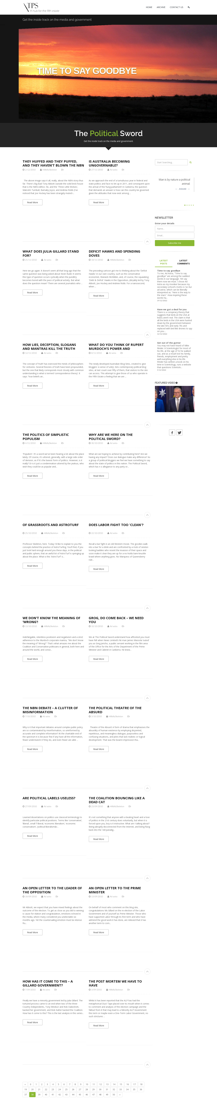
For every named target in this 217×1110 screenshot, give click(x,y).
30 (100, 1089)
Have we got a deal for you (172, 309)
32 (114, 1089)
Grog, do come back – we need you (116, 620)
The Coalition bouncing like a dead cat (117, 800)
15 (121, 1084)
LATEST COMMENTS (183, 262)
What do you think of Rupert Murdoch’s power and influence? (116, 348)
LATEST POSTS (164, 262)
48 (100, 1094)
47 (93, 1094)
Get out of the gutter (169, 342)
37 (25, 1094)
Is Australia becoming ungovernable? (109, 163)
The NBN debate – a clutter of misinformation (50, 710)
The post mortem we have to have (115, 983)
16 (127, 1084)
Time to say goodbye (168, 270)
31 (107, 1089)
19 (25, 1089)
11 (94, 1084)
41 (53, 1094)
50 (114, 1094)
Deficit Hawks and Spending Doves (114, 253)
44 (73, 1094)
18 (141, 1084)
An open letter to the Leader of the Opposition (52, 890)
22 (46, 1089)
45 (80, 1094)
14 (114, 1084)
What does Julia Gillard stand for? (51, 253)
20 (32, 1089)
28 (86, 1089)
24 (59, 1089)
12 (100, 1084)
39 (39, 1094)
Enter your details (164, 223)
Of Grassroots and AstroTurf (51, 524)
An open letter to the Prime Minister (115, 890)
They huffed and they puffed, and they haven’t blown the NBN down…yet (53, 165)
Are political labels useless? (49, 798)
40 (46, 1094)
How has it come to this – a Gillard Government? (48, 983)
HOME (149, 7)
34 (127, 1089)
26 (73, 1089)
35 (134, 1089)
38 (32, 1094)
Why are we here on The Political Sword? (111, 436)
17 (134, 1084)
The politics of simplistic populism (46, 436)
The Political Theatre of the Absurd (115, 710)
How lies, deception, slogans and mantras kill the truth (49, 346)
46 (86, 1094)
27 (80, 1089)
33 (120, 1089)
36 (141, 1089)
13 (107, 1084)
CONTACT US (176, 7)
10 (87, 1084)
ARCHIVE (161, 7)
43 (66, 1094)
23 (53, 1089)
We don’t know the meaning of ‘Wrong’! (51, 620)
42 (59, 1094)
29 (93, 1089)
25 (66, 1089)
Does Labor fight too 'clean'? (116, 524)
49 (107, 1094)
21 (39, 1089)
